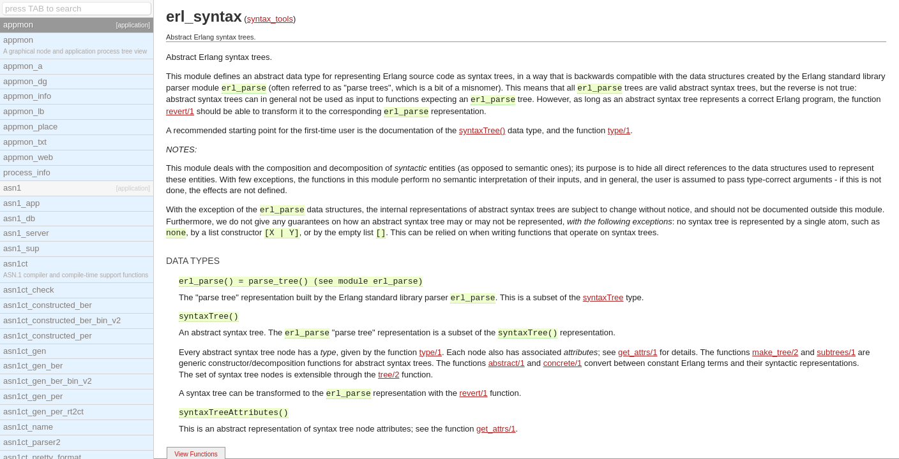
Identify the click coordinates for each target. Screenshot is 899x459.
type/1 (619, 130)
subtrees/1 (836, 352)
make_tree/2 (775, 352)
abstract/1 (506, 363)
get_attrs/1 (637, 352)
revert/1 (180, 111)
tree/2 (388, 374)
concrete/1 (562, 363)
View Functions (196, 454)
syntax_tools (270, 19)
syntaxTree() (482, 130)
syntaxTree (603, 297)
